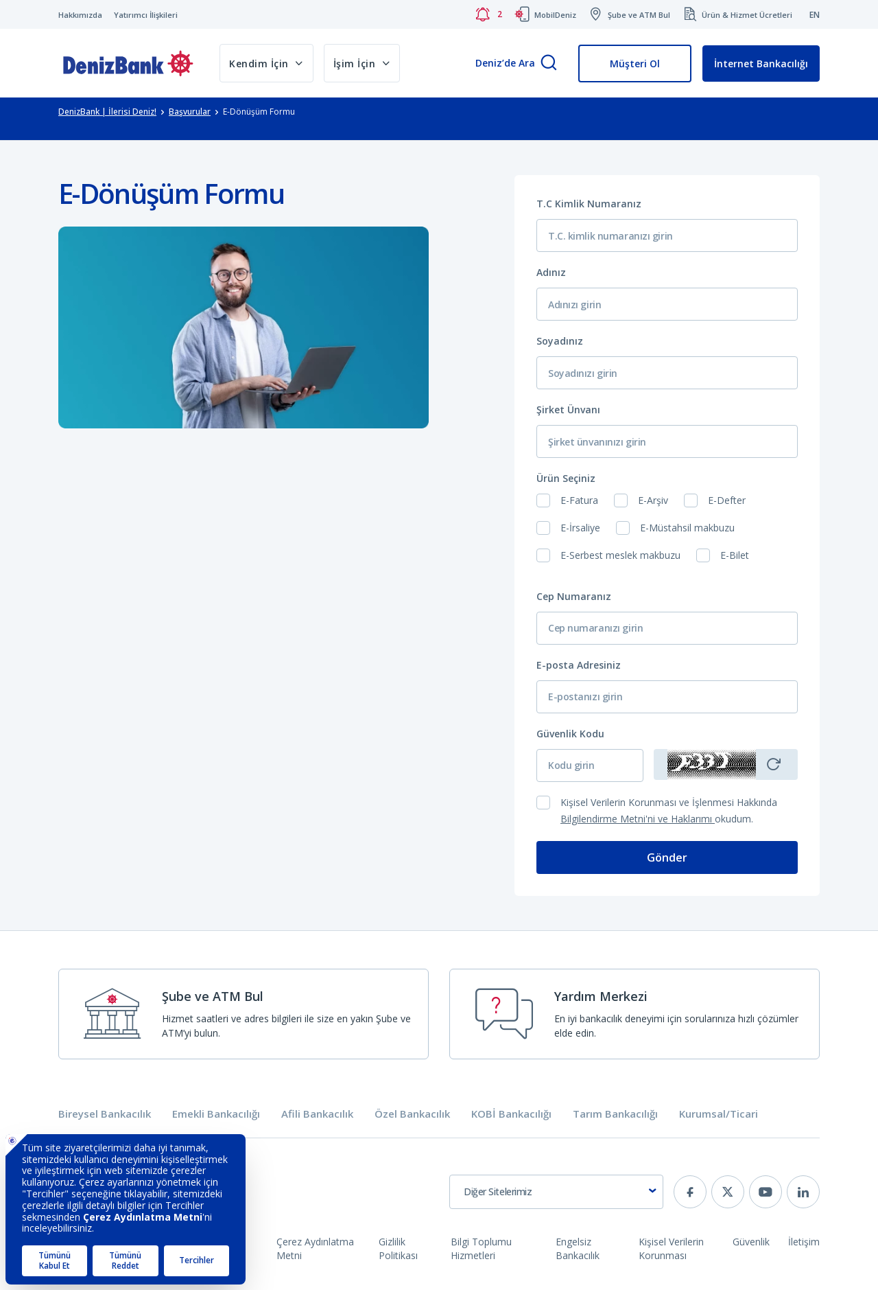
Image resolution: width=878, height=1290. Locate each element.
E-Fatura (579, 500)
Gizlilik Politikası (398, 1248)
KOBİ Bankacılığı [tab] (511, 1113)
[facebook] (690, 1191)
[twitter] (727, 1191)
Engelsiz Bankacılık (578, 1248)
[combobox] (556, 1192)
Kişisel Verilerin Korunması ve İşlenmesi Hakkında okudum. (668, 810)
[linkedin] (803, 1191)
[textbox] (556, 1191)
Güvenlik (751, 1241)
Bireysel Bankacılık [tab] (104, 1113)
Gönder (667, 857)
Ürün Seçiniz (565, 478)
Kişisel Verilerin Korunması (671, 1248)
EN (814, 15)
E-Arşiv (653, 500)
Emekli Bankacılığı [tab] (216, 1113)
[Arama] (549, 63)
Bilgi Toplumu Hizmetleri (481, 1248)
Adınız (551, 272)
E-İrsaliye (580, 527)
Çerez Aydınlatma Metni (315, 1248)
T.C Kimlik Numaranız (588, 203)
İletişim (804, 1241)
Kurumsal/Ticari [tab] (718, 1113)
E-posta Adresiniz (578, 664)
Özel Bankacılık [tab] (412, 1113)
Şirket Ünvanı (568, 409)
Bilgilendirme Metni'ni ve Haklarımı (637, 818)
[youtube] (765, 1191)
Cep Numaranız (573, 596)
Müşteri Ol (635, 63)
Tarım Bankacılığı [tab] (615, 1113)
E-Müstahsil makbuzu (687, 527)
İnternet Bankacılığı (761, 63)
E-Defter (727, 500)
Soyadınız (559, 340)
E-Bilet (734, 555)
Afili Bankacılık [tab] (317, 1113)
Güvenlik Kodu (570, 733)
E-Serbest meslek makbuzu (620, 555)
